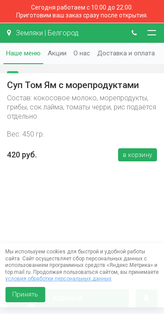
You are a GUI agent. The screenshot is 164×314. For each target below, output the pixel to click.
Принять (25, 294)
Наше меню (23, 53)
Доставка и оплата (126, 53)
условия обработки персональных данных (58, 279)
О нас (81, 53)
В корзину (137, 154)
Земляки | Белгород (43, 33)
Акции (57, 53)
